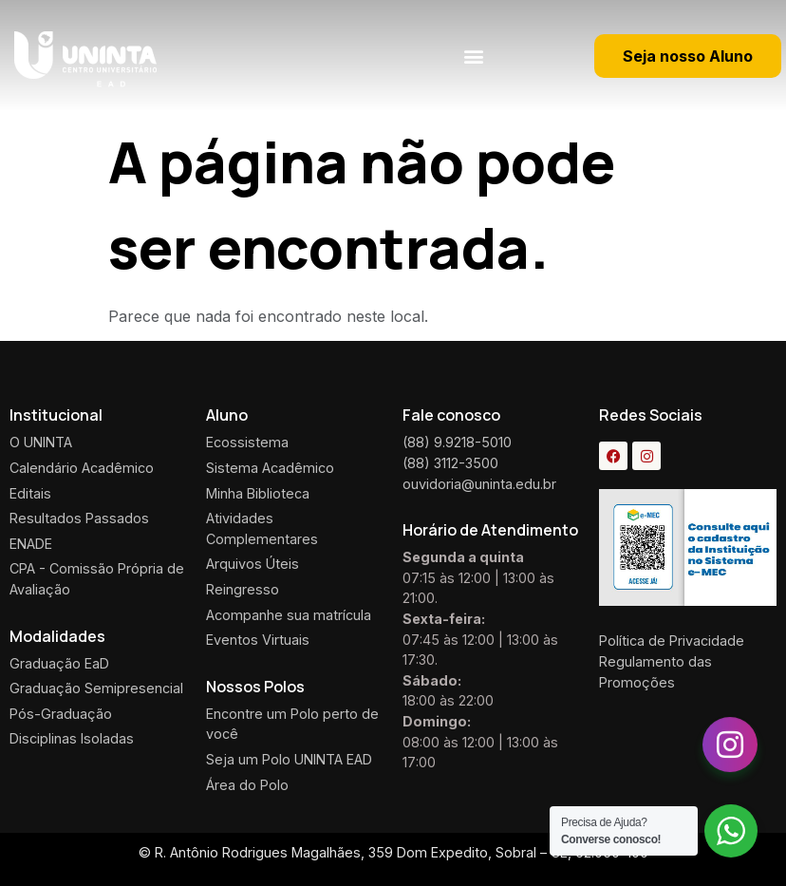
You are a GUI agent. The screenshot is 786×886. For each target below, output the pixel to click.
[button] (473, 55)
